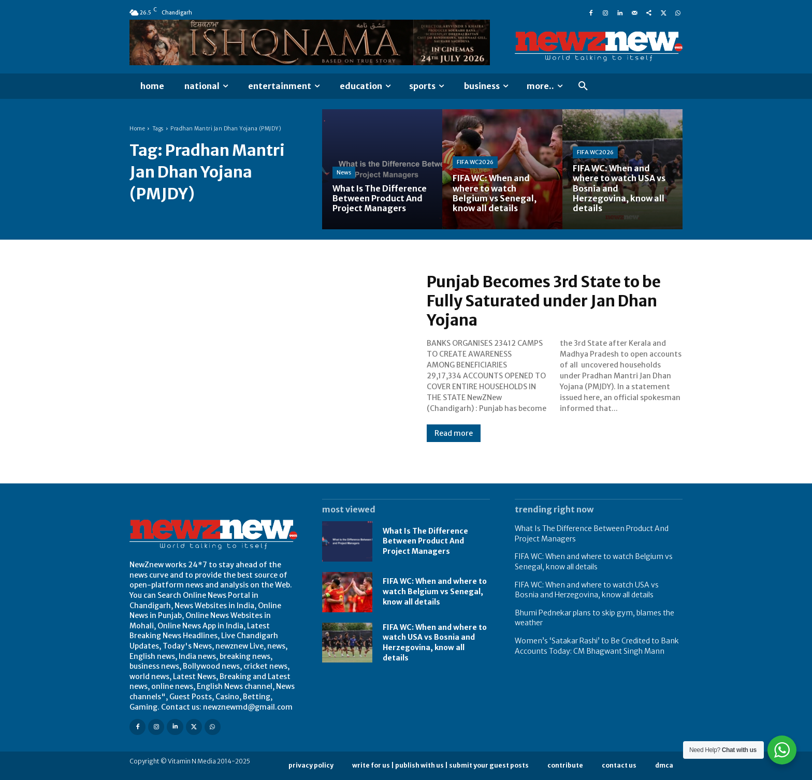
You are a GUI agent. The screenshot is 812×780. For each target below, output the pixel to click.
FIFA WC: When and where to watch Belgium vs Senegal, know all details (435, 591)
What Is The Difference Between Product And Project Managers (425, 541)
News (344, 172)
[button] (583, 86)
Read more (453, 432)
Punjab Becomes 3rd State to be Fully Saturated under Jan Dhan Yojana (544, 301)
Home (137, 128)
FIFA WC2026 (475, 162)
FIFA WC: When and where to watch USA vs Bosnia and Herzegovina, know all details (435, 643)
